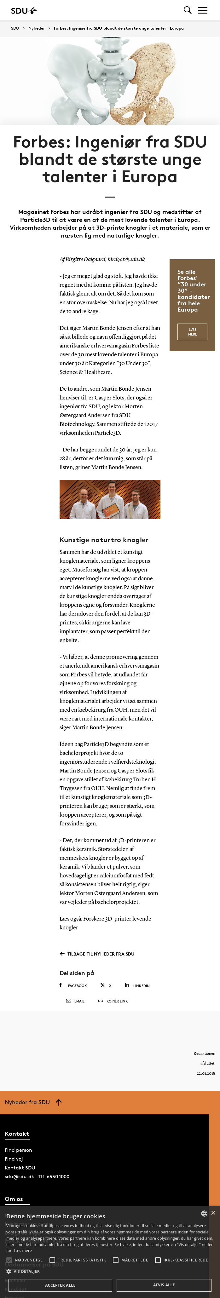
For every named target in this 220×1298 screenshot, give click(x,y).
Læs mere (192, 330)
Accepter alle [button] (60, 1285)
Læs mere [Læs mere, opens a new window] (23, 1250)
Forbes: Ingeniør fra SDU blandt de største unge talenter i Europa (119, 28)
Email (75, 1003)
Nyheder (36, 28)
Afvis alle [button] (164, 1285)
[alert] (110, 1252)
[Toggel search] (188, 10)
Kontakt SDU (20, 1172)
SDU (15, 28)
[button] (9, 1260)
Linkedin (137, 985)
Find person (18, 1154)
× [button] (213, 1213)
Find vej (14, 1163)
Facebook (73, 985)
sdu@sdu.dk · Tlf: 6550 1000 (37, 1181)
